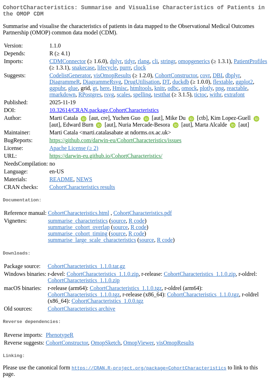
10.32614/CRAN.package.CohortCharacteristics (104, 113)
